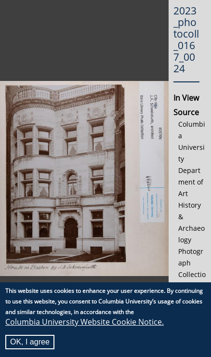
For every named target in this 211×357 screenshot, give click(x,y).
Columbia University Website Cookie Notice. (84, 322)
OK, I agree (30, 343)
